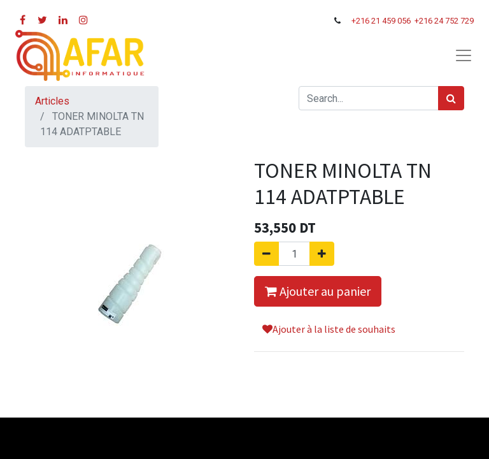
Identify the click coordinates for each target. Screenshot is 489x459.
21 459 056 (392, 21)
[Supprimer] (266, 254)
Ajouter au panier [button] (318, 291)
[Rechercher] (451, 98)
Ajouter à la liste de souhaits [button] (328, 329)
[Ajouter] (321, 254)
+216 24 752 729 (444, 21)
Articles (52, 101)
